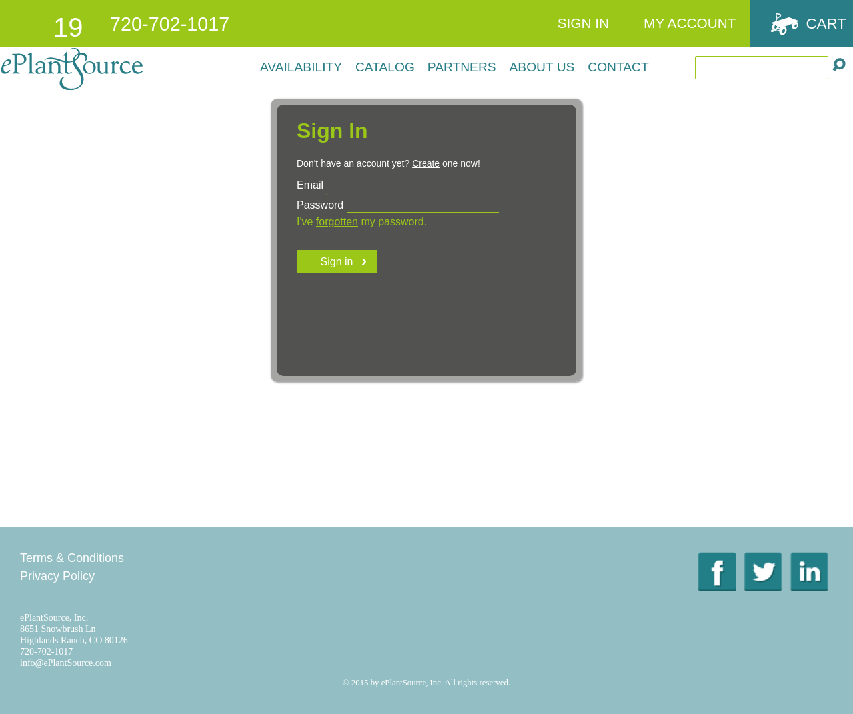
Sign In (583, 23)
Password (320, 205)
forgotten (337, 221)
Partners (462, 67)
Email (310, 185)
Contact (618, 67)
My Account (690, 23)
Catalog (385, 67)
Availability (301, 67)
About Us (542, 67)
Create (426, 163)
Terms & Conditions (72, 558)
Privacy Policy (57, 576)
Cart (826, 23)
